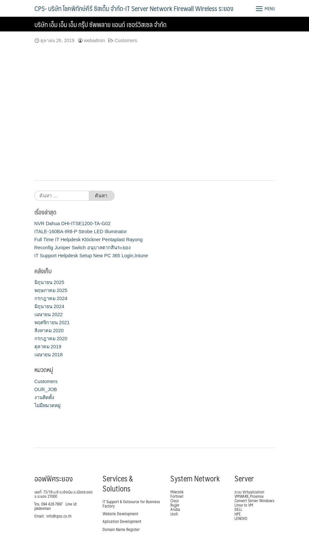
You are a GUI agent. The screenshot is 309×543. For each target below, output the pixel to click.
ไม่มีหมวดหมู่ (47, 405)
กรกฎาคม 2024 (50, 298)
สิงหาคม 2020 (49, 330)
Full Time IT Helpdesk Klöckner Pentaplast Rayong (88, 239)
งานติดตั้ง (44, 397)
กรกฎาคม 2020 (50, 338)
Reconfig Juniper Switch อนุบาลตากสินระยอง (82, 247)
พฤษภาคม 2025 (50, 290)
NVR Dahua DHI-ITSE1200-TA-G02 (72, 223)
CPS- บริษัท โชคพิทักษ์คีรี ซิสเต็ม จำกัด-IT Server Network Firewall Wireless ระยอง (133, 8)
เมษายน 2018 (48, 354)
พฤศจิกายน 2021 (52, 322)
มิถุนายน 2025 (49, 282)
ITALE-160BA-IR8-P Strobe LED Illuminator (80, 231)
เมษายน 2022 (48, 314)
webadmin (94, 40)
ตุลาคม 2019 (47, 346)
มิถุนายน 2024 (49, 306)
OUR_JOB (45, 389)
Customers (126, 40)
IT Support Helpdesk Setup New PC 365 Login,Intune (91, 255)
